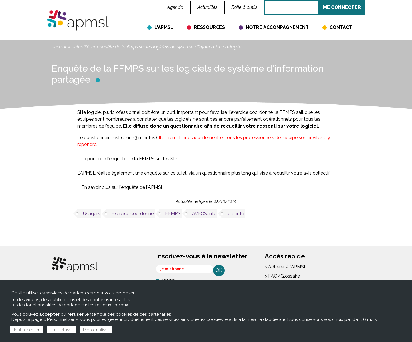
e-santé (236, 213)
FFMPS (173, 213)
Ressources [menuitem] (209, 27)
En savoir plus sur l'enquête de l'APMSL (123, 187)
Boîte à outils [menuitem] (244, 7)
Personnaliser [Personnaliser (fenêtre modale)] (96, 330)
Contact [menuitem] (341, 27)
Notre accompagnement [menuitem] (277, 27)
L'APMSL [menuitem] (163, 27)
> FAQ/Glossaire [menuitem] (282, 276)
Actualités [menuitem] (207, 7)
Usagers (91, 213)
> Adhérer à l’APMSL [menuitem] (286, 267)
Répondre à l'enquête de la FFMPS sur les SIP (129, 158)
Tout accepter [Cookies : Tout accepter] (26, 330)
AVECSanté (204, 213)
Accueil (59, 47)
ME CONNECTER (342, 7)
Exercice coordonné (133, 213)
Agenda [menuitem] (175, 7)
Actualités (82, 47)
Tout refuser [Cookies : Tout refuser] (61, 330)
